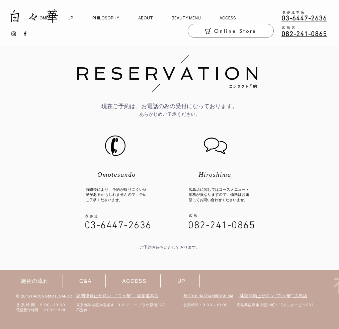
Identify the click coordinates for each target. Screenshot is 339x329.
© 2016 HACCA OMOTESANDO (44, 296)
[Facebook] (25, 34)
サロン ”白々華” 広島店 (284, 295)
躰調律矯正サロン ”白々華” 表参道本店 (117, 295)
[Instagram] (14, 34)
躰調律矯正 (250, 295)
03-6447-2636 (118, 226)
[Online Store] (231, 31)
